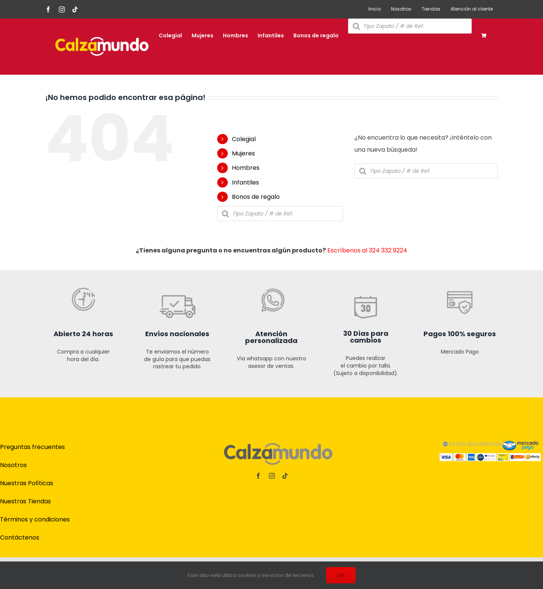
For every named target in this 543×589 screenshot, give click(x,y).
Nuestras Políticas (26, 483)
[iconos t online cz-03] (271, 266)
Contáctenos (19, 537)
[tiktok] (285, 476)
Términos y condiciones (35, 519)
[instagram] (272, 476)
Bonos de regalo (256, 196)
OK (341, 575)
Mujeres (243, 153)
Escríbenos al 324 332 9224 (367, 250)
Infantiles (245, 182)
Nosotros (13, 465)
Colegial (244, 139)
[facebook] (258, 476)
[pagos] (490, 438)
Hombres (245, 167)
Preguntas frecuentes (32, 447)
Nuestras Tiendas (25, 501)
